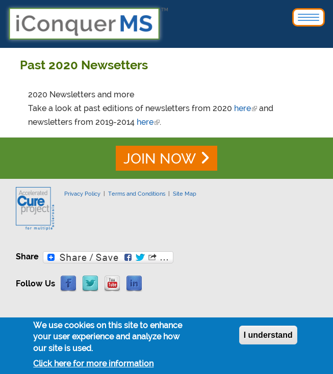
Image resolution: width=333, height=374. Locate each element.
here (245, 108)
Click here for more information (93, 366)
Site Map (184, 193)
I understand (268, 337)
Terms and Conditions (136, 193)
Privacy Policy (82, 193)
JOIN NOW (159, 158)
